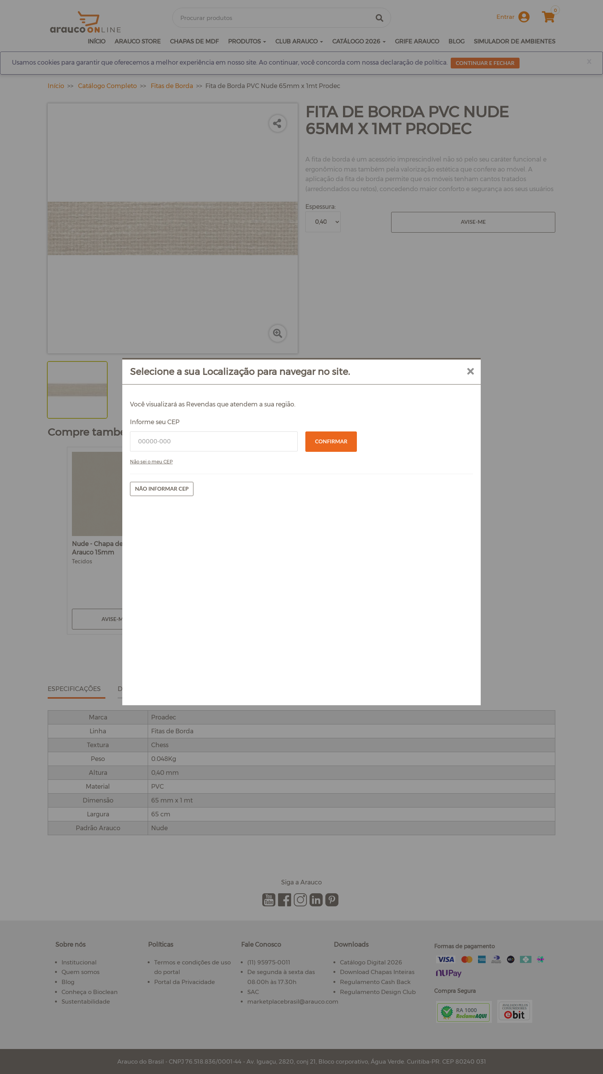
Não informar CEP (211, 589)
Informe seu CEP (205, 522)
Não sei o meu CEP (201, 562)
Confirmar (331, 542)
